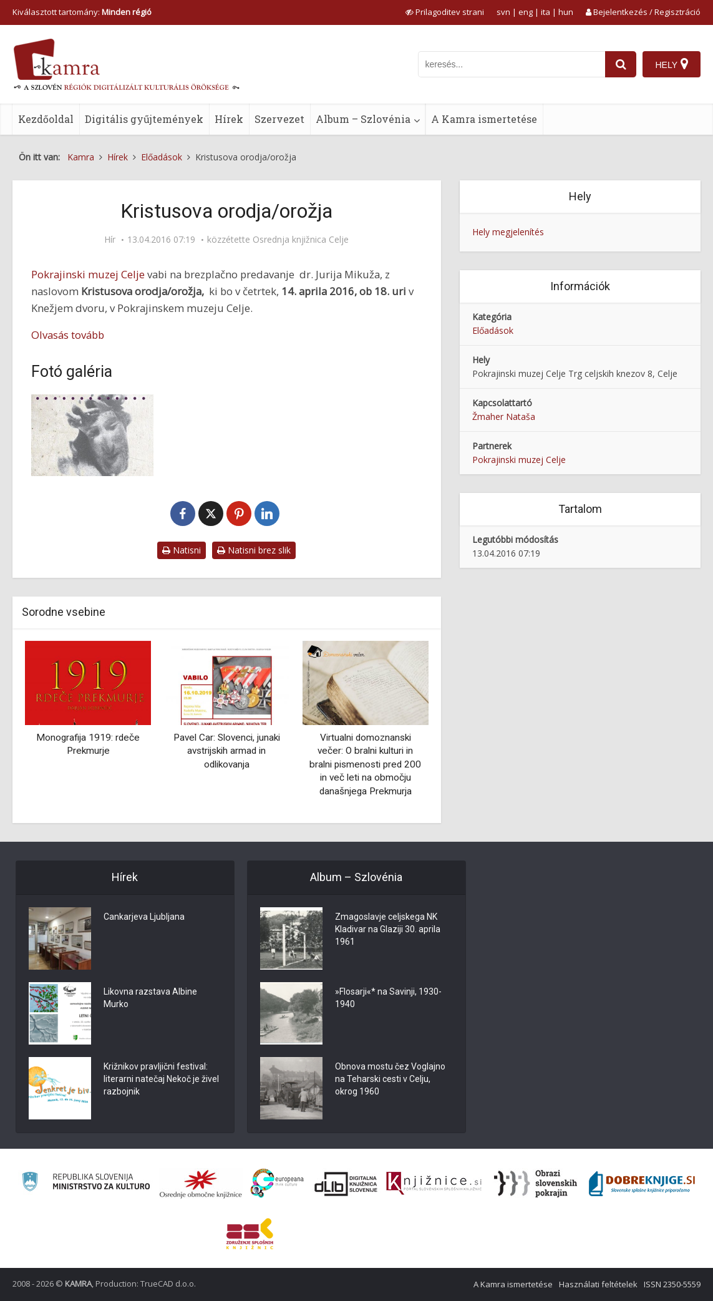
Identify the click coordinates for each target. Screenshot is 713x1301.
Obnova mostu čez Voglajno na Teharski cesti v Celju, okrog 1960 (390, 1078)
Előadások (492, 330)
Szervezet (279, 118)
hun (565, 11)
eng (525, 11)
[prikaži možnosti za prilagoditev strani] (444, 11)
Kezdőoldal (46, 118)
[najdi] (620, 64)
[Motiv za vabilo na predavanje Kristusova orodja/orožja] (92, 434)
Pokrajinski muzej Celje (88, 274)
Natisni (181, 550)
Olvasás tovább (67, 335)
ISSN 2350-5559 (672, 1284)
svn (503, 11)
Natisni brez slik (254, 550)
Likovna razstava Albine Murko (150, 998)
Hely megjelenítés (508, 232)
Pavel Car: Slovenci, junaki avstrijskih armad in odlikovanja (226, 751)
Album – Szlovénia (363, 118)
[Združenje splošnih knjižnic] (249, 1233)
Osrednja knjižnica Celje (301, 239)
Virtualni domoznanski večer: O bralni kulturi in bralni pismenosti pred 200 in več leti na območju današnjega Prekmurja (365, 764)
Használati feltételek (598, 1284)
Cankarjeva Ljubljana (144, 917)
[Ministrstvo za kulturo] (85, 1183)
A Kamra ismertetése (484, 118)
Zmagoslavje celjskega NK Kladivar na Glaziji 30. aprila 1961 (387, 929)
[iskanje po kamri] (511, 64)
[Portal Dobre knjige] (642, 1183)
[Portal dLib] (346, 1183)
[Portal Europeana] (277, 1183)
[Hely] (672, 64)
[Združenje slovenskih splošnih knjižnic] (434, 1183)
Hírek (229, 118)
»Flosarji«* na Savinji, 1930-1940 (388, 998)
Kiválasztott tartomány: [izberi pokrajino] (82, 11)
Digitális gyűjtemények (144, 118)
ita (545, 11)
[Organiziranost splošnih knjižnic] (201, 1183)
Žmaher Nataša (503, 416)
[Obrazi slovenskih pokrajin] (535, 1183)
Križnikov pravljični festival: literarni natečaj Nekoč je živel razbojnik (161, 1078)
